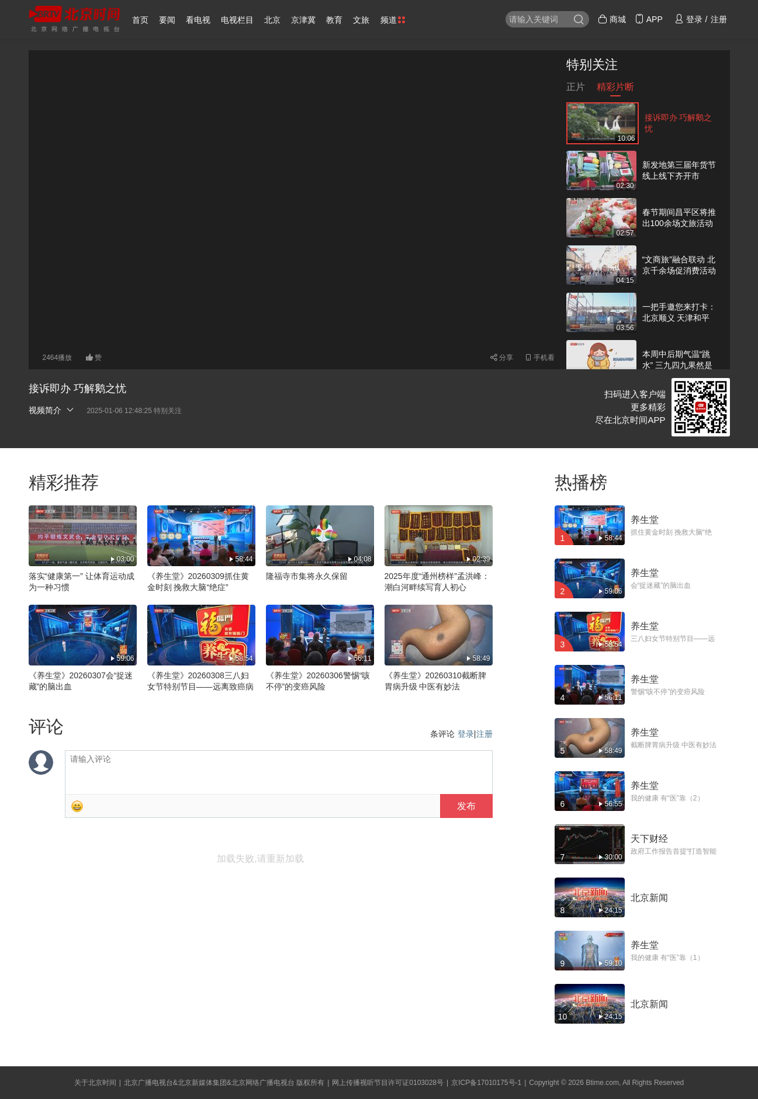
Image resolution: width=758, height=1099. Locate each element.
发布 (466, 806)
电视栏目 (237, 20)
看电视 (198, 20)
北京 (272, 20)
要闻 (167, 20)
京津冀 (303, 20)
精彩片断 (615, 89)
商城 (612, 19)
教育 (334, 20)
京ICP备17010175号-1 (486, 1083)
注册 (484, 734)
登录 (466, 734)
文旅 (361, 20)
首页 (140, 20)
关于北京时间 (95, 1083)
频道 (392, 20)
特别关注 (592, 64)
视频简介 (52, 409)
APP (649, 19)
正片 (575, 89)
